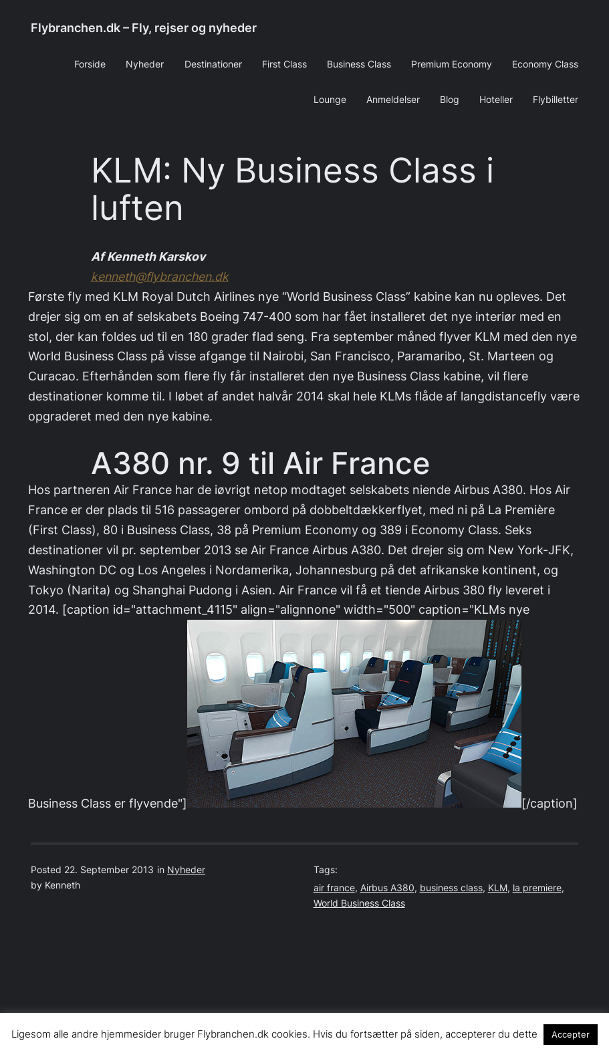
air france (334, 888)
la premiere (537, 888)
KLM (497, 888)
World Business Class (359, 903)
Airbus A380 (387, 888)
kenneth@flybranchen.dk (160, 276)
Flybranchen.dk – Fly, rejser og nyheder (144, 28)
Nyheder (186, 869)
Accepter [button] (571, 1034)
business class (451, 888)
